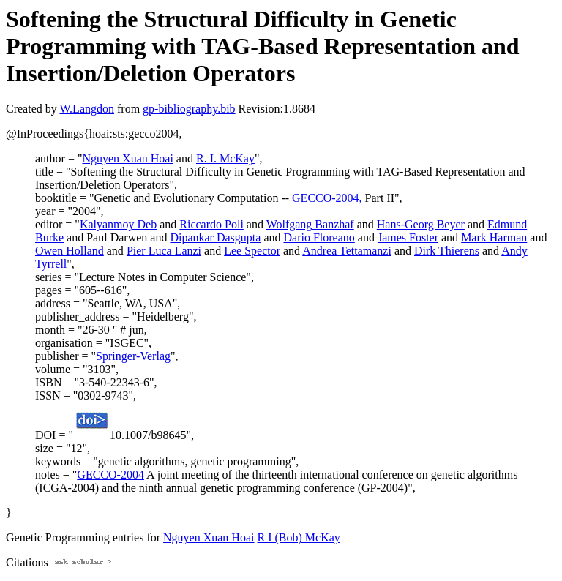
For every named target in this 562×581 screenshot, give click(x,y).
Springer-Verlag (133, 356)
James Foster (408, 237)
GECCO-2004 (110, 474)
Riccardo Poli (211, 224)
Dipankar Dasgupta (215, 237)
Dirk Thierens (446, 250)
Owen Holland (69, 250)
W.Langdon (86, 108)
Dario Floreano (318, 237)
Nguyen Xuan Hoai (127, 158)
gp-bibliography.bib (189, 108)
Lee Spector (252, 250)
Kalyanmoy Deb (118, 224)
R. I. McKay (225, 158)
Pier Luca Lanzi (164, 250)
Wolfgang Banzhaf (310, 224)
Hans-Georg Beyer (421, 224)
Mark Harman (494, 237)
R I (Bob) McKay (298, 537)
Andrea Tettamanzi (346, 250)
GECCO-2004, (327, 198)
